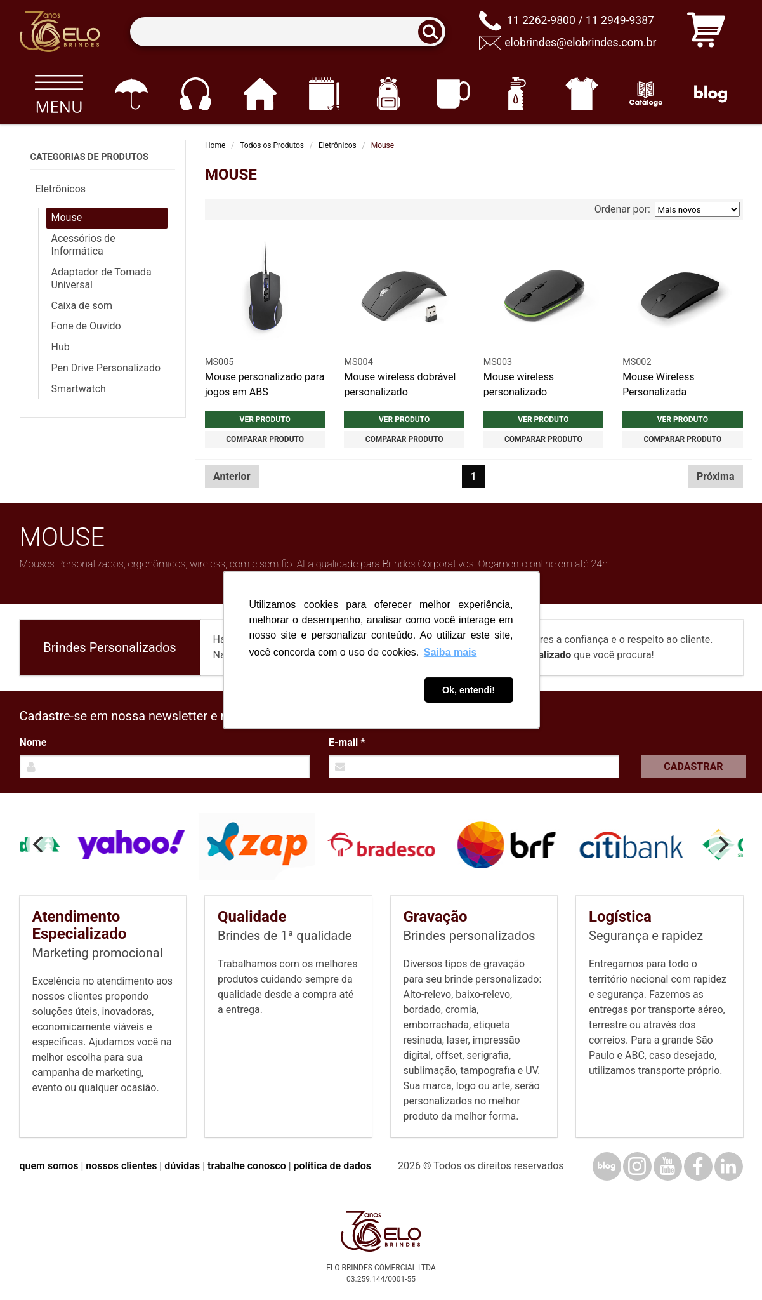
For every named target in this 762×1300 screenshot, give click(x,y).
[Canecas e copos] (453, 93)
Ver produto (265, 419)
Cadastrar (693, 766)
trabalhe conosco (246, 1166)
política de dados (332, 1166)
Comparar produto (265, 439)
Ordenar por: (667, 209)
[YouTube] (668, 1166)
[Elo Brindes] (60, 31)
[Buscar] (434, 32)
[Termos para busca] (287, 32)
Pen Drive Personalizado (106, 368)
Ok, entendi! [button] (468, 690)
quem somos (49, 1166)
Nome (33, 742)
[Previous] (40, 844)
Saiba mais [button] (450, 652)
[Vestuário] (581, 93)
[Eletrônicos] (195, 93)
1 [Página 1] (473, 476)
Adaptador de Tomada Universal (101, 278)
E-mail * (347, 742)
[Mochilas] (389, 93)
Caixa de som (82, 306)
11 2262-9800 (541, 20)
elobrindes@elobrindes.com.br (580, 42)
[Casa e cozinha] (260, 93)
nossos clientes (121, 1166)
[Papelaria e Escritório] (324, 93)
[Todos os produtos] (59, 93)
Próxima (716, 476)
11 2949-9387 (620, 20)
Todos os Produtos (272, 145)
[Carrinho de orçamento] (706, 32)
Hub (60, 347)
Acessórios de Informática (83, 244)
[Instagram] (637, 1166)
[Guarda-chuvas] (131, 93)
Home (215, 145)
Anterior (232, 476)
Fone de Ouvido (86, 326)
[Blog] (710, 93)
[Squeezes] (517, 93)
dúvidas (182, 1166)
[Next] (723, 844)
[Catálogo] (646, 93)
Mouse (66, 217)
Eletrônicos (338, 145)
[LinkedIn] (728, 1166)
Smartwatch (78, 389)
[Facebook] (698, 1166)
